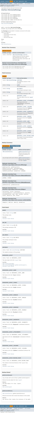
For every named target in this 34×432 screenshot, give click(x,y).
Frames (15, 3)
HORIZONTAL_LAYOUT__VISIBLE (24, 130)
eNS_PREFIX (19, 88)
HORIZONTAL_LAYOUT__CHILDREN (24, 106)
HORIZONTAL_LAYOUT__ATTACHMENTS (25, 100)
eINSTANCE (19, 80)
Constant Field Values (8, 218)
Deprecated (21, 1)
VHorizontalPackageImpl (7, 23)
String (8, 85)
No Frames (20, 3)
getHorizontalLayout (24, 157)
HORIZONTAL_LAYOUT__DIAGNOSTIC (25, 111)
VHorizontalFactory (8, 151)
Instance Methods (15, 145)
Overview (2, 1)
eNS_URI (19, 92)
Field (10, 5)
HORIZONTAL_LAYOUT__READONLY (24, 126)
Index (26, 1)
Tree (17, 1)
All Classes (27, 3)
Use (14, 1)
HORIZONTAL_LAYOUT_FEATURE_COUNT (25, 135)
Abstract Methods (7, 147)
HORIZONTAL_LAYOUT (21, 95)
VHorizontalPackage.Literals (20, 54)
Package (7, 1)
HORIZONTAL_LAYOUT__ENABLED (24, 116)
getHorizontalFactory (24, 151)
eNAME (18, 85)
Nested (6, 5)
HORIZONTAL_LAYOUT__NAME (23, 121)
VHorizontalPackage (11, 80)
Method (17, 5)
